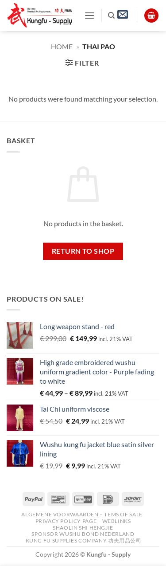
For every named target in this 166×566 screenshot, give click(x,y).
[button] (89, 15)
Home (62, 46)
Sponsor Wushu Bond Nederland (82, 534)
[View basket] (151, 15)
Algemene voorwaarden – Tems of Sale (81, 514)
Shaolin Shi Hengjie (83, 527)
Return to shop (83, 251)
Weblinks (116, 521)
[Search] (111, 15)
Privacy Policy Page (66, 521)
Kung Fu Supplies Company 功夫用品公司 (84, 540)
